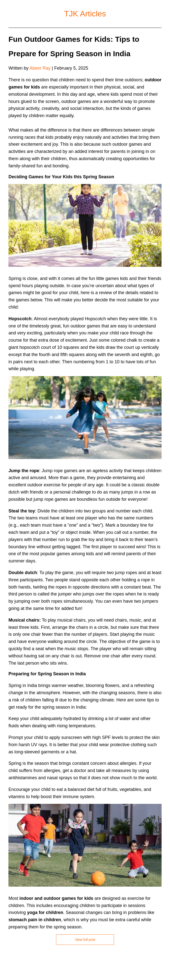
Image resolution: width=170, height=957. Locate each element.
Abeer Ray (40, 68)
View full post (85, 940)
